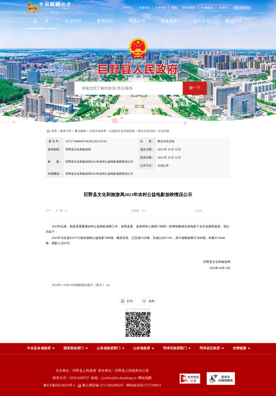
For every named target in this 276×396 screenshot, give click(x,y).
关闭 (151, 301)
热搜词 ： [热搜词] (90, 98)
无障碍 (223, 7)
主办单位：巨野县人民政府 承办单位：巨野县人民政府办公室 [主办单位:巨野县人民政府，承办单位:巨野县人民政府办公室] (102, 370)
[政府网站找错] (190, 378)
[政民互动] (201, 21)
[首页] (41, 21)
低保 (136, 98)
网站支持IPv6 (242, 7)
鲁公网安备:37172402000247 (102, 385)
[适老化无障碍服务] (221, 378)
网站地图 (145, 378)
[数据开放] (234, 21)
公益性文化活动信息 (122, 130)
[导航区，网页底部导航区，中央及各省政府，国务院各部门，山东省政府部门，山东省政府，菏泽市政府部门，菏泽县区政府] (138, 348)
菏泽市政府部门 (175, 348)
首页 (54, 130)
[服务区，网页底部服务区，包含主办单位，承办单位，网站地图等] (138, 375)
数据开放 (233, 21)
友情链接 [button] (239, 348)
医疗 (122, 98)
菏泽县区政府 (210, 348)
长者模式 (207, 7)
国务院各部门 (73, 348)
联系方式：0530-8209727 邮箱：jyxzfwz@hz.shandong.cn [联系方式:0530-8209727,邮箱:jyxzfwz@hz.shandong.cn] (95, 378)
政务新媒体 (188, 7)
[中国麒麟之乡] (48, 7)
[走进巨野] (73, 21)
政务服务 (169, 21)
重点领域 (80, 130)
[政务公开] (137, 21)
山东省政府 (141, 348)
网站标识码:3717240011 (143, 385)
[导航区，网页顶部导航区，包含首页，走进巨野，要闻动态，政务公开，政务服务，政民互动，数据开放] (138, 21)
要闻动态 (105, 21)
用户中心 (128, 7)
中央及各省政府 (39, 348)
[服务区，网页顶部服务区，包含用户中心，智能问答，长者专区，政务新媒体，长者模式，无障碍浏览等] (185, 8)
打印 (130, 301)
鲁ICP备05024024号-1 (60, 385)
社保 (108, 98)
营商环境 (154, 98)
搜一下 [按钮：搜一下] (194, 88)
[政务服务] (169, 21)
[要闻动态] (105, 21)
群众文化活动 (146, 130)
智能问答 (144, 7)
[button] (39, 348)
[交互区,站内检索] (138, 89)
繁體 (174, 7)
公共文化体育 (97, 130)
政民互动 (201, 21)
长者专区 (160, 7)
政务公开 (137, 21)
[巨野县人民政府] (138, 67)
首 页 (41, 21)
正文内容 (163, 130)
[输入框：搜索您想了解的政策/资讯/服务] (128, 88)
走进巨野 (73, 21)
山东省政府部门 (108, 348)
